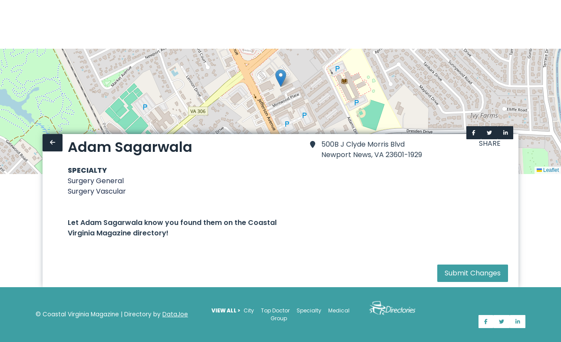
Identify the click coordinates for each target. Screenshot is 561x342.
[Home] (5, 24)
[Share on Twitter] (489, 132)
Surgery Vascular (97, 191)
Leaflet (548, 170)
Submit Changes (473, 273)
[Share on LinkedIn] (506, 132)
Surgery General (96, 181)
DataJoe (175, 314)
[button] (280, 78)
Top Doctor (275, 310)
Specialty (309, 310)
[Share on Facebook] (473, 132)
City (249, 310)
